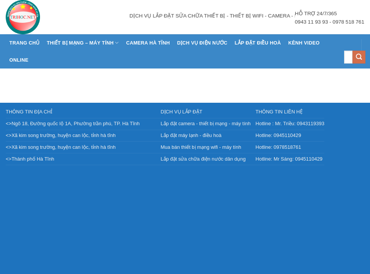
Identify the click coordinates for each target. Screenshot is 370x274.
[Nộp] (358, 57)
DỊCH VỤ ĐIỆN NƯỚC (202, 43)
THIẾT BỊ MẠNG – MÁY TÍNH (83, 42)
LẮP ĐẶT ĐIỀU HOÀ (258, 43)
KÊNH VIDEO (303, 43)
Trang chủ (25, 43)
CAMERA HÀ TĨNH (148, 43)
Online (19, 60)
